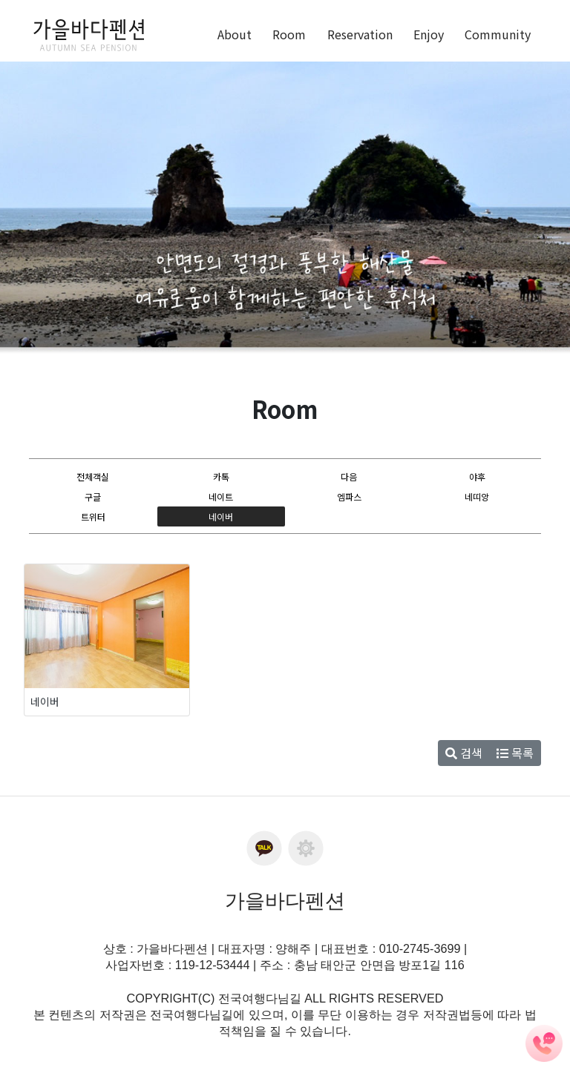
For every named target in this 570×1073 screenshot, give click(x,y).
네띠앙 (477, 496)
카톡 (221, 476)
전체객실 (92, 476)
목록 (515, 753)
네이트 (221, 496)
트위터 (93, 515)
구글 (93, 496)
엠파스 (349, 496)
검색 (463, 753)
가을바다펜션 (285, 901)
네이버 (221, 515)
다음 (349, 476)
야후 (477, 476)
